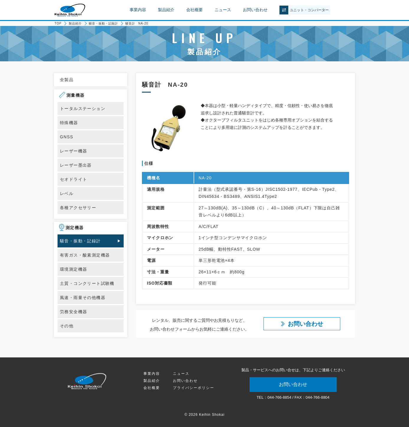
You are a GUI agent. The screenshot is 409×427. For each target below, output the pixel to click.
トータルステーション (82, 108)
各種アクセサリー (78, 207)
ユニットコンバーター (309, 10)
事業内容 (138, 9)
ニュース (223, 9)
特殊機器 (69, 122)
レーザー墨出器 (76, 165)
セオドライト (73, 179)
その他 (66, 325)
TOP (58, 23)
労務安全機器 (73, 311)
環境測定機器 (73, 269)
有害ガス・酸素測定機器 (85, 255)
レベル (66, 193)
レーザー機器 (73, 151)
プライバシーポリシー (193, 388)
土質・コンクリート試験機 (87, 283)
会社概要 (194, 9)
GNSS (66, 136)
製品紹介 (166, 9)
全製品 (66, 79)
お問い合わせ (255, 9)
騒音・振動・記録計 (103, 23)
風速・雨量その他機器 (82, 297)
